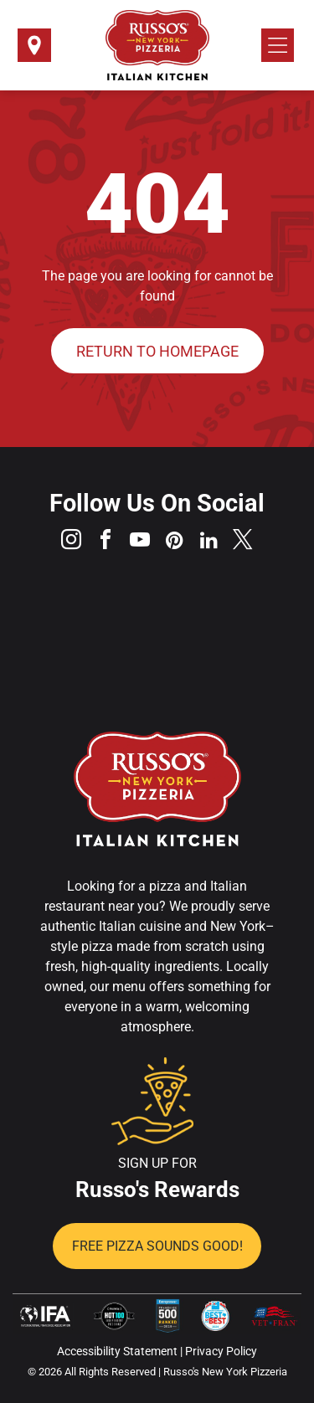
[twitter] (243, 542)
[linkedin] (208, 542)
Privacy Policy (221, 1351)
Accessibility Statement (117, 1351)
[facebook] (105, 542)
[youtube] (140, 542)
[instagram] (71, 542)
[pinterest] (174, 542)
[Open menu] (277, 45)
